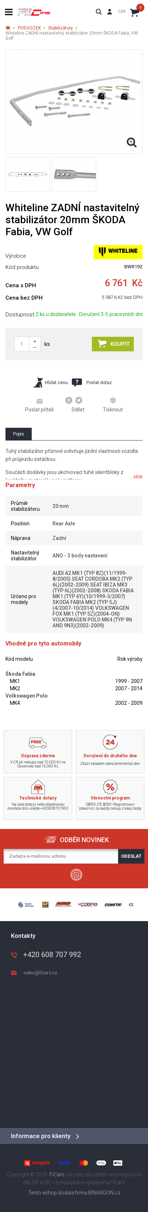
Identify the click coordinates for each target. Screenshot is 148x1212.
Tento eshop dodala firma (57, 1193)
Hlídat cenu (50, 382)
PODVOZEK (29, 28)
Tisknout (113, 404)
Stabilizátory (60, 28)
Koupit (114, 344)
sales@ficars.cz (40, 972)
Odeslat (131, 856)
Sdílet (75, 404)
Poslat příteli (39, 405)
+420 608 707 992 (52, 954)
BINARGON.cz (104, 1193)
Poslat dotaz (92, 382)
